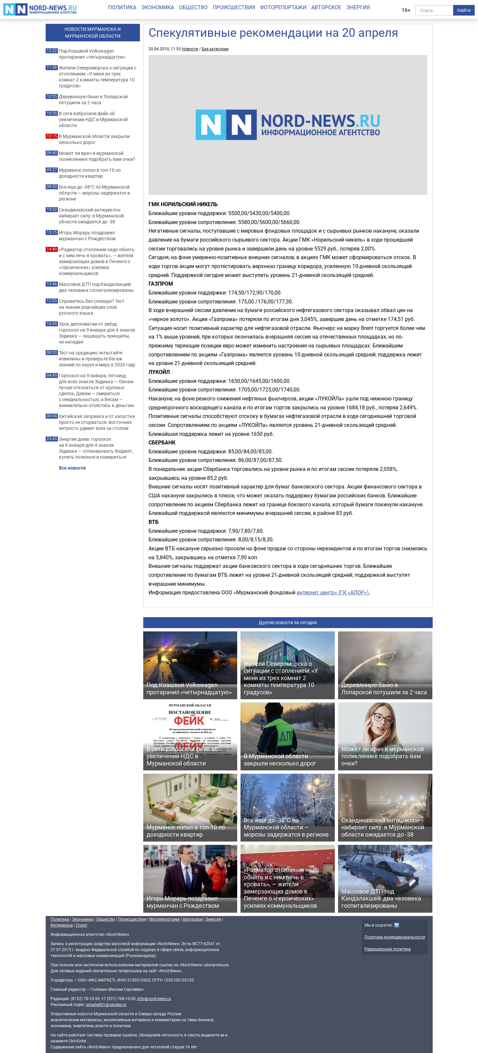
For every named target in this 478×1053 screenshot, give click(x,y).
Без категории (215, 48)
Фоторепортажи (283, 7)
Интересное (62, 925)
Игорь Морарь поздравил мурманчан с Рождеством (87, 236)
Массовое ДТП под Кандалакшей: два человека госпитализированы (96, 287)
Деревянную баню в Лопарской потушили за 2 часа (93, 100)
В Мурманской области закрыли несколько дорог (94, 139)
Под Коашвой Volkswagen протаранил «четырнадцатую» (92, 54)
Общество (193, 7)
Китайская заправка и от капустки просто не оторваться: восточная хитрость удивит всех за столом (97, 422)
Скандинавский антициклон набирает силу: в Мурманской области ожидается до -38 (91, 216)
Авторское (326, 7)
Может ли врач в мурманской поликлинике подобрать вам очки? (97, 156)
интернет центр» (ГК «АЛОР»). (333, 592)
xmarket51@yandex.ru (106, 1004)
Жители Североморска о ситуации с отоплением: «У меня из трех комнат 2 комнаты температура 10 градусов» (97, 77)
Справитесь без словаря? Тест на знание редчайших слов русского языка (91, 307)
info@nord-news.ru (154, 998)
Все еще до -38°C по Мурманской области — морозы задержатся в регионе (94, 193)
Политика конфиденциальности (395, 936)
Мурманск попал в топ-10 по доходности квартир (90, 173)
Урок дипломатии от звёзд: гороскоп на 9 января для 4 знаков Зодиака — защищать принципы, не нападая (97, 333)
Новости (190, 48)
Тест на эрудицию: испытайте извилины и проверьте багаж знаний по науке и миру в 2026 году (97, 359)
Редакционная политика (388, 948)
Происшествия (234, 7)
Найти (464, 10)
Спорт (81, 925)
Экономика (157, 7)
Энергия (358, 7)
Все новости (72, 468)
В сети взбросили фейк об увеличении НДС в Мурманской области (93, 119)
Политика (122, 7)
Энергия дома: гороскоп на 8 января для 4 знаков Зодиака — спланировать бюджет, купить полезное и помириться (96, 448)
